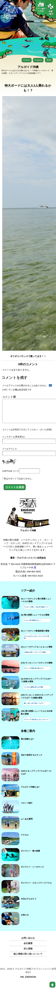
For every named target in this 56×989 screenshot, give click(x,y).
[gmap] (35, 572)
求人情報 (28, 953)
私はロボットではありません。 (18, 483)
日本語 (26, 60)
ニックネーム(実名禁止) (13, 441)
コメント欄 (9, 396)
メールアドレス (9, 453)
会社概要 (28, 948)
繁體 (49, 60)
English (38, 60)
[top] (52, 985)
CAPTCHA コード (10, 476)
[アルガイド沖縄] (28, 512)
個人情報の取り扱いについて (28, 958)
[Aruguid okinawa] (10, 13)
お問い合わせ (28, 942)
